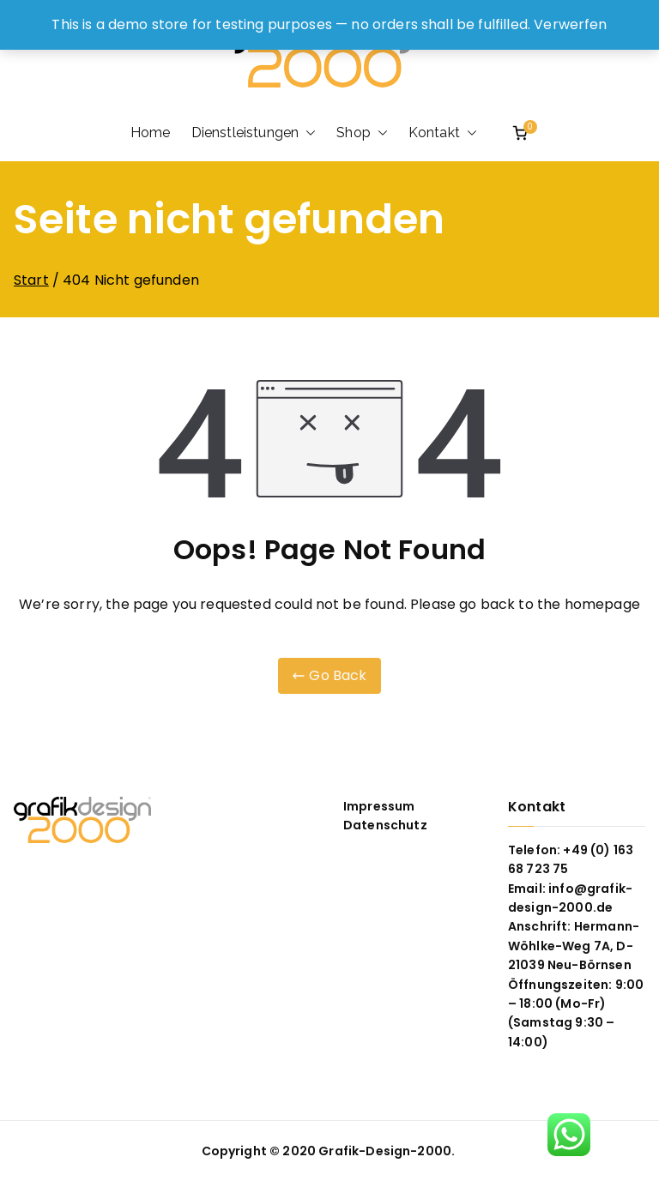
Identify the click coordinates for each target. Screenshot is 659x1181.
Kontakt (442, 133)
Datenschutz (385, 825)
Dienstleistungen (254, 133)
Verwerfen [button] (570, 24)
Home (150, 132)
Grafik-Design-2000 (384, 1151)
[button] (307, 133)
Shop (362, 133)
